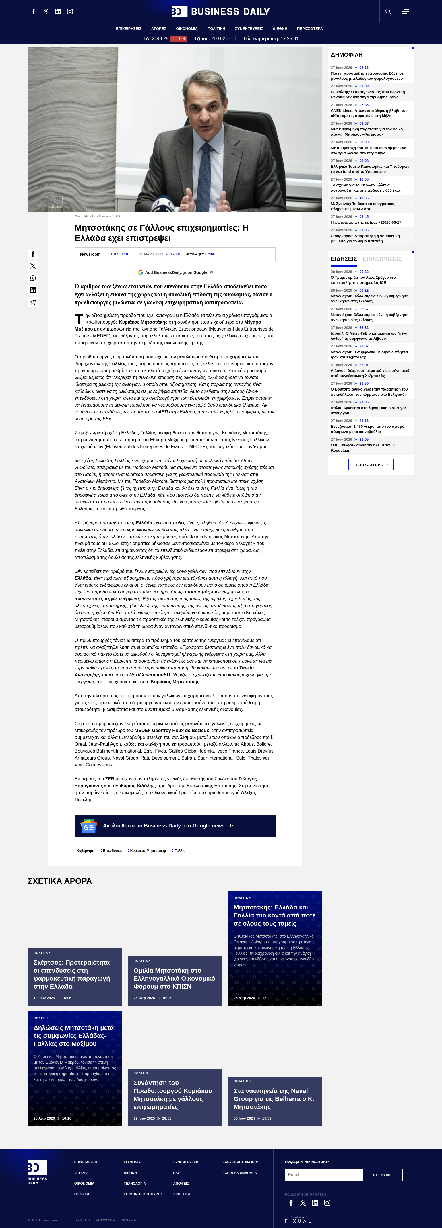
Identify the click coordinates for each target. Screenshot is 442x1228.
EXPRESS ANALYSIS (240, 1173)
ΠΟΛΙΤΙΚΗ (216, 28)
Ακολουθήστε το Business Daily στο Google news (156, 826)
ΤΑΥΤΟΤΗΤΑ (82, 1220)
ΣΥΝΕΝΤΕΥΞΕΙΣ (249, 28)
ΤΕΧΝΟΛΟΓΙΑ (135, 1184)
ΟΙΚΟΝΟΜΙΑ (187, 28)
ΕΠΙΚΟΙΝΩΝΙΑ (105, 1220)
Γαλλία (180, 851)
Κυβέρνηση (86, 851)
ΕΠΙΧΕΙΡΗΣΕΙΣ (128, 28)
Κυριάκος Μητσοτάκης (148, 851)
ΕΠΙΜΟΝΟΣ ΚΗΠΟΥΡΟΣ (143, 1194)
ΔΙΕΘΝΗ (280, 28)
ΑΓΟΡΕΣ (158, 28)
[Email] (324, 1175)
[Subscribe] (382, 1175)
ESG (176, 1173)
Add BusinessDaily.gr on (180, 272)
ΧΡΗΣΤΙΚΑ (181, 1194)
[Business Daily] (37, 1183)
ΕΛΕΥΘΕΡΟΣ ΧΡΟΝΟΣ (241, 1162)
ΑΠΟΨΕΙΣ (181, 1184)
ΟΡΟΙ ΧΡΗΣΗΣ (130, 1220)
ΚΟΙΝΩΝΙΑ (132, 1162)
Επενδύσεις (112, 851)
